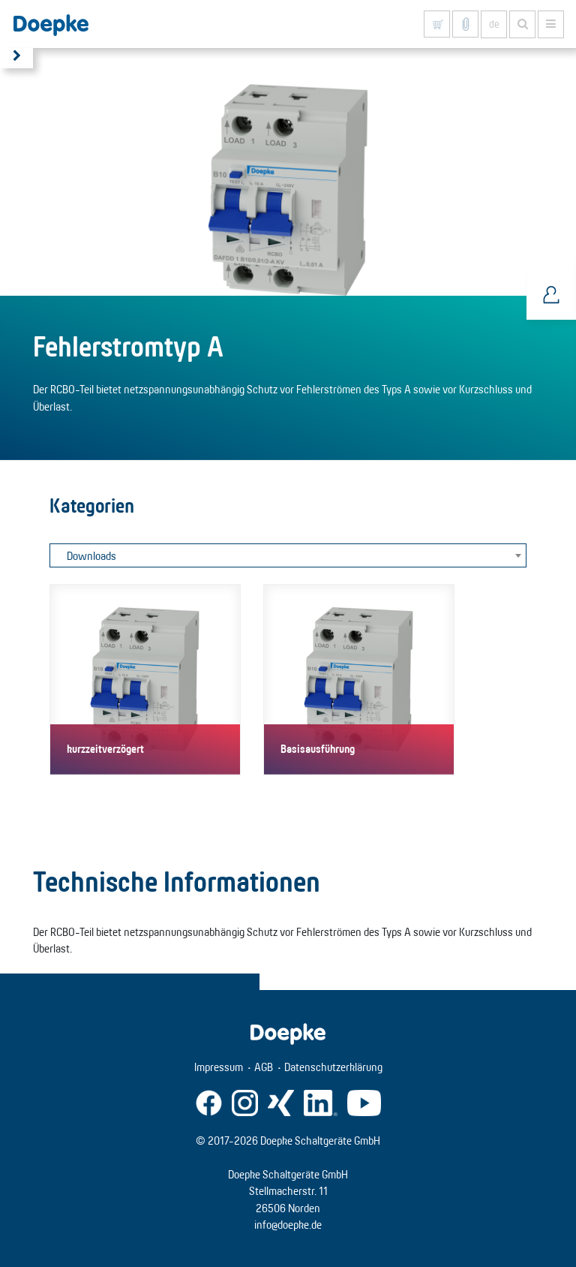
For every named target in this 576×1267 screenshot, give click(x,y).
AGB (263, 1067)
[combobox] (288, 555)
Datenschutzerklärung (333, 1067)
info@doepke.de (288, 1224)
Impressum (218, 1067)
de (494, 24)
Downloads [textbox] (91, 556)
